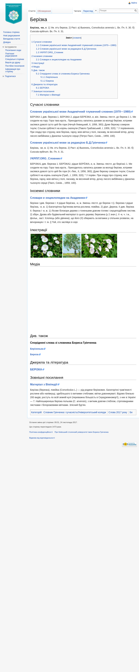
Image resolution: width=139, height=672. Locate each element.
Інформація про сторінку (12, 70)
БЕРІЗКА (36, 369)
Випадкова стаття (11, 39)
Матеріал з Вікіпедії (43, 384)
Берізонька (36, 348)
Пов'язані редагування (11, 54)
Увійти (134, 3)
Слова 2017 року (118, 412)
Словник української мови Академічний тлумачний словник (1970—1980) (80, 111)
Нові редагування (11, 35)
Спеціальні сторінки (14, 59)
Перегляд (88, 11)
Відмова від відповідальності (42, 438)
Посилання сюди (13, 50)
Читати (77, 11)
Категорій (36, 412)
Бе (131, 412)
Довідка (7, 42)
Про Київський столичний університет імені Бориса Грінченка (82, 432)
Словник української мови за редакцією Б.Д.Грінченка (67, 142)
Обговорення (44, 11)
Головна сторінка (11, 32)
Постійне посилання (14, 66)
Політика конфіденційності (41, 432)
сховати (77, 38)
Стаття (31, 11)
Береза (34, 354)
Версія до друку (12, 62)
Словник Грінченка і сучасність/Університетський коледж (74, 412)
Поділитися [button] (10, 76)
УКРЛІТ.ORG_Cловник (45, 158)
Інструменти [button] (11, 47)
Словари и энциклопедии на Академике (57, 197)
